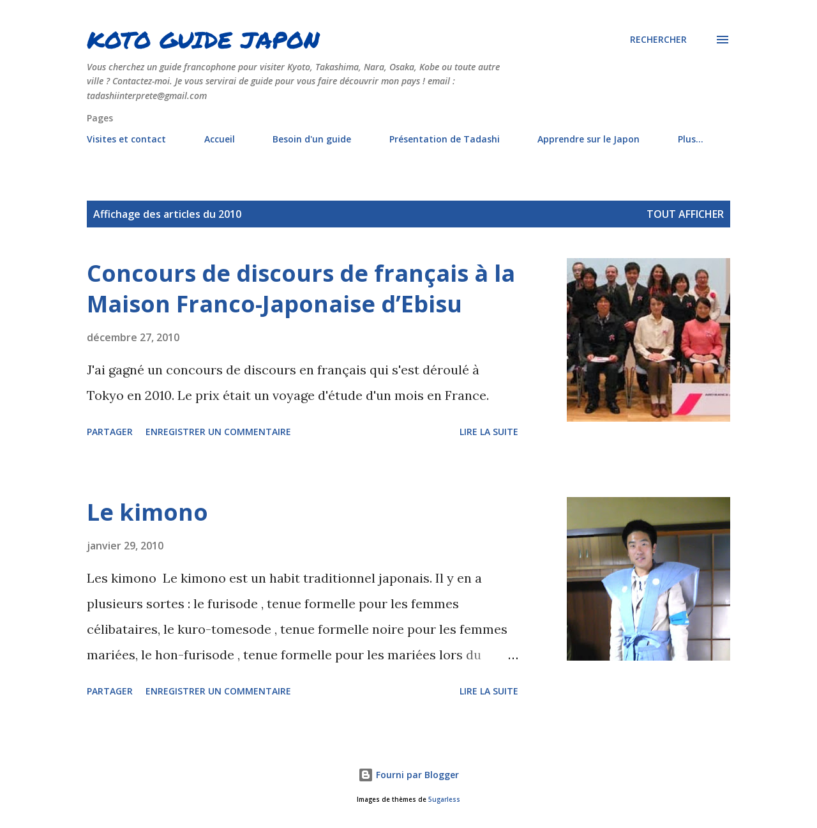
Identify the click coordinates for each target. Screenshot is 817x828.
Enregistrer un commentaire (218, 431)
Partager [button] (110, 431)
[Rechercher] (658, 39)
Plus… (690, 139)
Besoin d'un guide (312, 139)
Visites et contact (126, 139)
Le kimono (147, 512)
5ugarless (444, 799)
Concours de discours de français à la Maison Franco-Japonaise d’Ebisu (301, 288)
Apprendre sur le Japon (588, 139)
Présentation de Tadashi (444, 139)
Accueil (219, 139)
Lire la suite (489, 431)
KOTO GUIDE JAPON (203, 39)
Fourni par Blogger (408, 775)
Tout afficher (685, 214)
